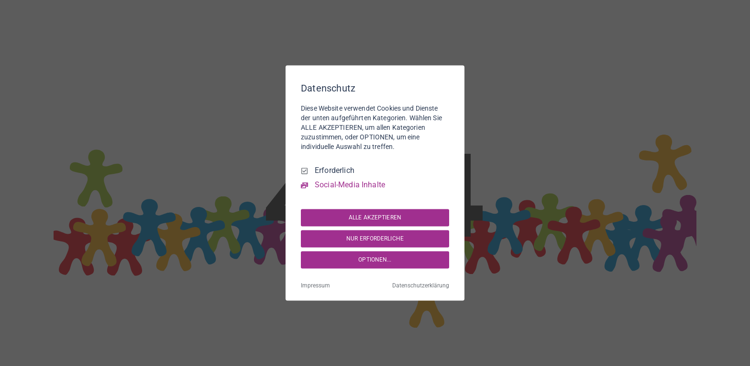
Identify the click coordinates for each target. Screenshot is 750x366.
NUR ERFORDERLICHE (375, 238)
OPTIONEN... (374, 259)
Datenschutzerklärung (420, 286)
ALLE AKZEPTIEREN (375, 217)
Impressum (315, 286)
